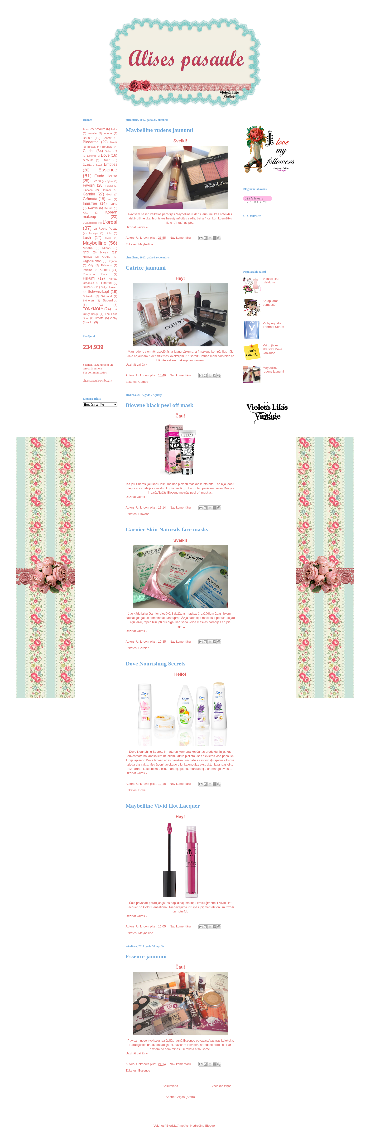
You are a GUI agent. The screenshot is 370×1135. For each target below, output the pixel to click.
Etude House (105, 176)
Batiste (87, 138)
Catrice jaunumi (146, 268)
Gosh (109, 194)
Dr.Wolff (88, 160)
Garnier (143, 648)
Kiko (85, 212)
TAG (100, 304)
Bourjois (107, 146)
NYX (86, 252)
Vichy (113, 318)
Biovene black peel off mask (159, 405)
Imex (110, 199)
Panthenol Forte (95, 274)
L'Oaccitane (90, 222)
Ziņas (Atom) (186, 1097)
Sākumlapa (170, 1086)
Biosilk (113, 142)
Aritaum (100, 129)
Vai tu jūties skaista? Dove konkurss (272, 349)
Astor (114, 129)
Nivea (104, 252)
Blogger (210, 1125)
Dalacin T (111, 151)
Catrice (143, 381)
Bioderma (91, 142)
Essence (144, 1070)
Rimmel (106, 283)
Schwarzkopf (98, 292)
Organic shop (92, 261)
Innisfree (90, 203)
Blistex (91, 146)
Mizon (106, 248)
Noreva (87, 256)
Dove (141, 790)
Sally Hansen (109, 287)
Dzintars (88, 164)
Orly (90, 265)
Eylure (109, 181)
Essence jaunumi (146, 956)
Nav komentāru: (181, 237)
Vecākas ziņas (221, 1086)
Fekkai (109, 185)
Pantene (104, 270)
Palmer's (106, 265)
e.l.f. (90, 322)
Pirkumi (89, 278)
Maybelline (145, 244)
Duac (106, 160)
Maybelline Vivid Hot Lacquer (163, 806)
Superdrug (110, 300)
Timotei (99, 318)
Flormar (106, 189)
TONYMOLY (93, 309)
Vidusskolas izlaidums (271, 280)
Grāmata (90, 199)
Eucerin (96, 181)
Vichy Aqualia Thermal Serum (273, 325)
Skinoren (88, 300)
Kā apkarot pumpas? (270, 302)
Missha (88, 248)
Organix (112, 260)
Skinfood (106, 296)
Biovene (143, 514)
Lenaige (93, 233)
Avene (108, 133)
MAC (108, 238)
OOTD (106, 256)
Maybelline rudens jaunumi (159, 130)
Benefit (107, 137)
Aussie (92, 133)
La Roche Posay (105, 228)
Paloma (87, 269)
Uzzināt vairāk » (137, 227)
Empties (110, 164)
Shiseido (88, 296)
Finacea (88, 189)
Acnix (86, 129)
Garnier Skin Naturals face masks (167, 529)
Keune (109, 207)
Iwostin (93, 208)
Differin (91, 155)
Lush (87, 238)
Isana (113, 203)
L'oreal (110, 222)
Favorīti (89, 185)
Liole (108, 233)
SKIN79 (88, 287)
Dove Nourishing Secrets (156, 663)
